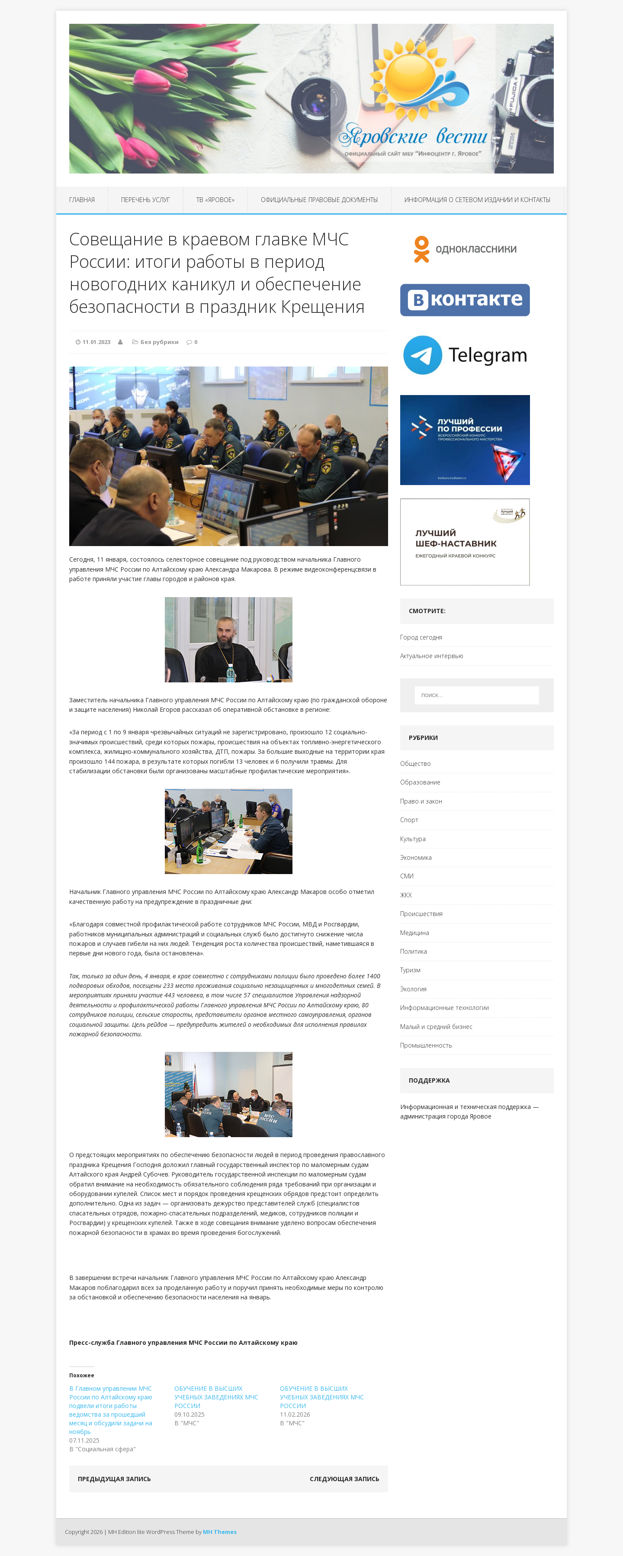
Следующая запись (344, 1479)
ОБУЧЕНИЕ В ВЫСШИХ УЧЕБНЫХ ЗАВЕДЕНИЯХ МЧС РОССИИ (216, 1397)
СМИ (407, 876)
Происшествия (421, 914)
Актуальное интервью (431, 656)
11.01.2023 (96, 342)
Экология (413, 989)
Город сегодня (421, 637)
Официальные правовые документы (319, 200)
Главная (82, 200)
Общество (415, 763)
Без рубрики (160, 342)
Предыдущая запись (114, 1479)
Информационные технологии (444, 1007)
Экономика (416, 857)
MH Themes (220, 1532)
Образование (420, 782)
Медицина (414, 933)
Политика (413, 951)
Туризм (410, 970)
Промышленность (426, 1045)
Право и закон (421, 801)
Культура (413, 839)
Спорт (409, 820)
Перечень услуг (145, 200)
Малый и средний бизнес (436, 1026)
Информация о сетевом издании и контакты (478, 200)
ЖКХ (406, 895)
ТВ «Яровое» (215, 200)
